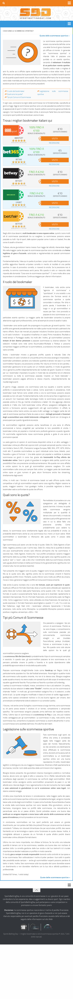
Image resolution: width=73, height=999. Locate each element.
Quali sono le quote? (15, 94)
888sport (19, 138)
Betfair (18, 224)
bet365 (19, 159)
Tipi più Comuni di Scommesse (19, 97)
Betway (18, 181)
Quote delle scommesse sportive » (54, 35)
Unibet (19, 202)
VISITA (55, 138)
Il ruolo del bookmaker (15, 91)
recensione (54, 143)
